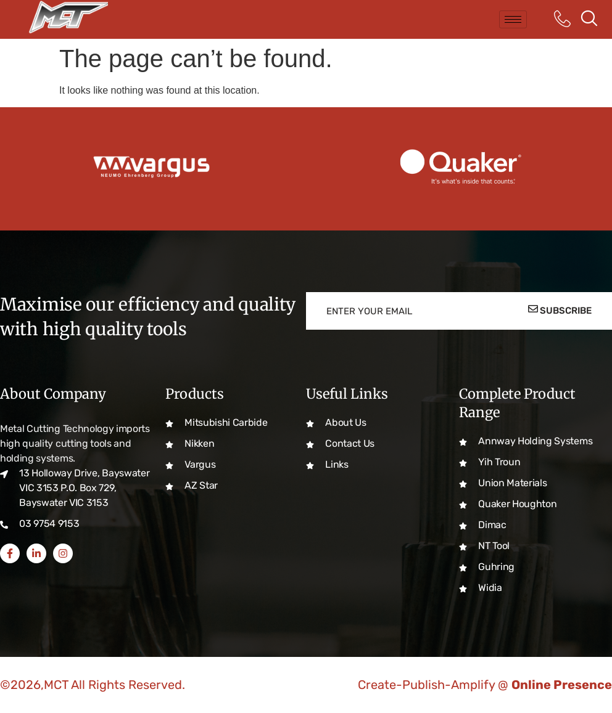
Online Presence (561, 684)
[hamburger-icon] (513, 19)
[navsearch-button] (589, 19)
